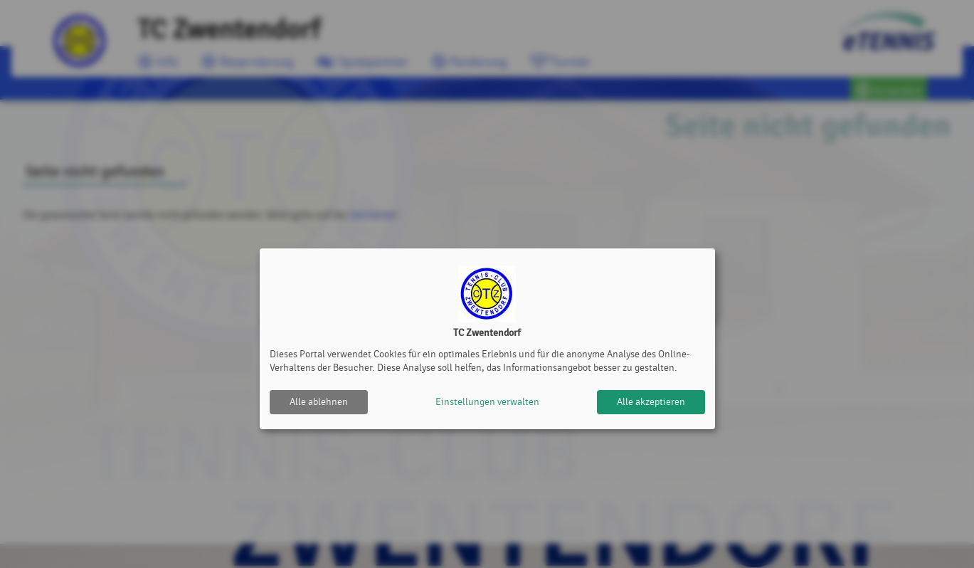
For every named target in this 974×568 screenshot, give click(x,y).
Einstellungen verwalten (487, 401)
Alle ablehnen (319, 401)
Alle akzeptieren (651, 401)
